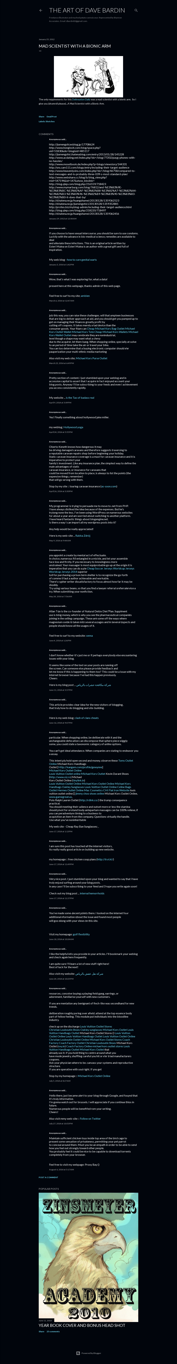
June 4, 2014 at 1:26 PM (60, 640)
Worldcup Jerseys (123, 568)
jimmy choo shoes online (90, 793)
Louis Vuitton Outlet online (65, 773)
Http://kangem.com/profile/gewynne (80, 767)
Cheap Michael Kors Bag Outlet (106, 328)
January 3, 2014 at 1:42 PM (61, 264)
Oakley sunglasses (91, 1029)
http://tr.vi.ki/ (105, 859)
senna (89, 635)
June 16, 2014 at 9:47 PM (60, 722)
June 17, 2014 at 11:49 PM (61, 864)
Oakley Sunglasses (73, 786)
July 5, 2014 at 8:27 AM (59, 1081)
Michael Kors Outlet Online (65, 770)
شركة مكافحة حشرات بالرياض (93, 684)
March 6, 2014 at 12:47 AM (61, 300)
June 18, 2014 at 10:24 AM (61, 939)
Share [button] (41, 116)
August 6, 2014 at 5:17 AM (61, 1169)
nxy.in (61, 1046)
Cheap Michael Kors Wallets (111, 331)
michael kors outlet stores (107, 1046)
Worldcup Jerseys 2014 (63, 571)
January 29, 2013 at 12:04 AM (62, 218)
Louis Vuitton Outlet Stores (96, 1026)
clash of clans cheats (87, 717)
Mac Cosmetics (93, 790)
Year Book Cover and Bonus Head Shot (82, 1325)
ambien (85, 295)
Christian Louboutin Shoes (64, 1029)
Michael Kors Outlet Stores (106, 1039)
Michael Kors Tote (83, 331)
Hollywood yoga (73, 427)
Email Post (52, 116)
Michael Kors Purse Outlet (91, 358)
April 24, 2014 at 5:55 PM (60, 432)
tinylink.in (78, 780)
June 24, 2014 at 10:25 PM (61, 978)
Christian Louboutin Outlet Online (69, 1039)
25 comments (53, 1331)
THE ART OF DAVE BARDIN (87, 10)
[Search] (136, 9)
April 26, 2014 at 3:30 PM (60, 491)
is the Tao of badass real (80, 397)
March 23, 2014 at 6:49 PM (61, 363)
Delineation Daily (81, 99)
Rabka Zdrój (82, 535)
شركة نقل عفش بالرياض (89, 973)
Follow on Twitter (90, 1118)
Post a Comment (48, 1177)
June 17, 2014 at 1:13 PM (60, 831)
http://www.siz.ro (60, 777)
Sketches (50, 121)
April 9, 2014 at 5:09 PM (60, 402)
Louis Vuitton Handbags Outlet (84, 1036)
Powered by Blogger (88, 1353)
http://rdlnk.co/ (89, 800)
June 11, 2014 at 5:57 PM (60, 690)
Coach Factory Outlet (72, 1042)
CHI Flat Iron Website (116, 790)
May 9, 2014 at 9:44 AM (60, 540)
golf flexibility (81, 934)
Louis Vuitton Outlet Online (65, 783)
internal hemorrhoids (92, 893)
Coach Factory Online (79, 1046)
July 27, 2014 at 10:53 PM (61, 1123)
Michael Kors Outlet (93, 773)
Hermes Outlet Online (70, 790)
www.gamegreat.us (60, 796)
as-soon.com (108, 486)
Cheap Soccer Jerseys (100, 568)
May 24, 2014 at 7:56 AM (60, 596)
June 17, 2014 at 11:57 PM (61, 898)
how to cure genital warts (82, 259)
